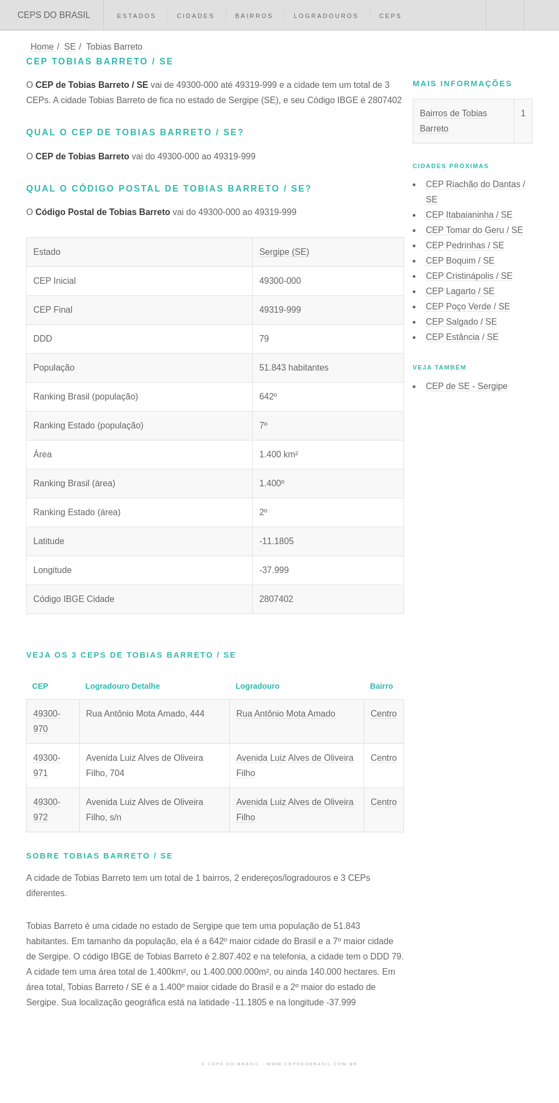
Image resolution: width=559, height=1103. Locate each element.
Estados (136, 16)
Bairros (254, 16)
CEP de (467, 386)
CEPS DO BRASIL (53, 15)
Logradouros (326, 16)
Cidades (196, 16)
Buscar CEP (503, 15)
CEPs (390, 16)
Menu (541, 15)
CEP (469, 214)
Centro (384, 713)
